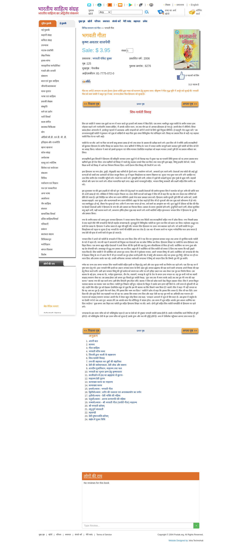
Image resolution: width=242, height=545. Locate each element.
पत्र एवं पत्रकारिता (49, 188)
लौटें (88, 81)
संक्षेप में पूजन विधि (97, 419)
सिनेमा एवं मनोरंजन (49, 167)
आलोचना (45, 198)
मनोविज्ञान (45, 244)
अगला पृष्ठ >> (190, 104)
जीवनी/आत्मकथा (48, 86)
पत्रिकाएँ (44, 224)
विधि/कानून (46, 239)
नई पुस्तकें (45, 30)
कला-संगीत (46, 122)
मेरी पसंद (127, 21)
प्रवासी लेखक (47, 101)
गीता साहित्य (94, 348)
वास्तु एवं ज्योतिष (48, 162)
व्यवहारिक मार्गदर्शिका (50, 65)
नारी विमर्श (46, 116)
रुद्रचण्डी (92, 412)
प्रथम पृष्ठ (140, 104)
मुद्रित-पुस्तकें (46, 23)
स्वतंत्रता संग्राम (47, 234)
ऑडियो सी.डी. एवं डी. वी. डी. (54, 137)
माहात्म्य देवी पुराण (97, 378)
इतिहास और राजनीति (50, 142)
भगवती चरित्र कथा (97, 351)
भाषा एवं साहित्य (48, 96)
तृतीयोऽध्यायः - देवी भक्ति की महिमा (104, 395)
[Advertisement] (140, 446)
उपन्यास (44, 45)
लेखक (167, 4)
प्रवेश (145, 21)
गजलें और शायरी (48, 70)
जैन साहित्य (46, 203)
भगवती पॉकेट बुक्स (102, 58)
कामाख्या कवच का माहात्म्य (101, 382)
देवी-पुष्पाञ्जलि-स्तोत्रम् (98, 416)
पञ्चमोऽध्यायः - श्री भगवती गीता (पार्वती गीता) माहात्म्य (113, 402)
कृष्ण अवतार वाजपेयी (96, 42)
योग (43, 132)
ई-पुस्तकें (63, 23)
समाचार (106, 21)
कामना (92, 344)
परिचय (97, 21)
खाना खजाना (47, 147)
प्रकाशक (180, 4)
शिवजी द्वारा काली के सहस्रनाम (102, 354)
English (195, 4)
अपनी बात (93, 341)
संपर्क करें (116, 21)
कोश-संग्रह (45, 152)
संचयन (44, 208)
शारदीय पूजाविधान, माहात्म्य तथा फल (105, 368)
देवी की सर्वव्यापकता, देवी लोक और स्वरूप (107, 365)
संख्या (123, 50)
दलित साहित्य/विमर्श (50, 219)
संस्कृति (44, 106)
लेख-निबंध (45, 55)
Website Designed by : (179, 540)
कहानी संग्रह (46, 35)
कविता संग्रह (46, 40)
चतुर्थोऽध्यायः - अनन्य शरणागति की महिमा (107, 399)
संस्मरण (44, 76)
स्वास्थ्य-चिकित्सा (48, 127)
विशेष (43, 254)
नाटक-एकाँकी (47, 50)
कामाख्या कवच (95, 385)
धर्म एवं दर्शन (46, 111)
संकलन (44, 173)
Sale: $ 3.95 (96, 50)
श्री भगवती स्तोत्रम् (97, 405)
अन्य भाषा (45, 193)
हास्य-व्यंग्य (45, 60)
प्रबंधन (44, 229)
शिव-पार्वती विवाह (97, 358)
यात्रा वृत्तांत (46, 91)
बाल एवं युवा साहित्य (50, 81)
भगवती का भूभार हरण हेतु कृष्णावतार (105, 371)
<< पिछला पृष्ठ (91, 104)
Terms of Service (104, 534)
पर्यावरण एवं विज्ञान (49, 183)
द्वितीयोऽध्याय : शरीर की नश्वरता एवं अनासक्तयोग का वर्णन (115, 392)
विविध (44, 178)
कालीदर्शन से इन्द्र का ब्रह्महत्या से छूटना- (106, 375)
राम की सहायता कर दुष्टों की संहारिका (105, 361)
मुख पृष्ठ (82, 21)
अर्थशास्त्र (45, 157)
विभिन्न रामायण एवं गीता (91, 28)
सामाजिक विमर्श (48, 213)
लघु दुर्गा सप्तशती (96, 409)
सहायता (136, 21)
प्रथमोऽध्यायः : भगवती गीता (101, 388)
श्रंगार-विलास (47, 249)
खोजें (90, 21)
